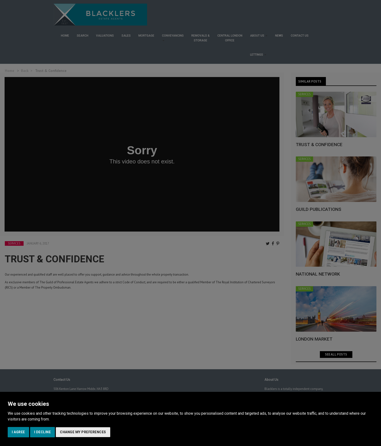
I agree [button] (18, 432)
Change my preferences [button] (83, 432)
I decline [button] (42, 432)
